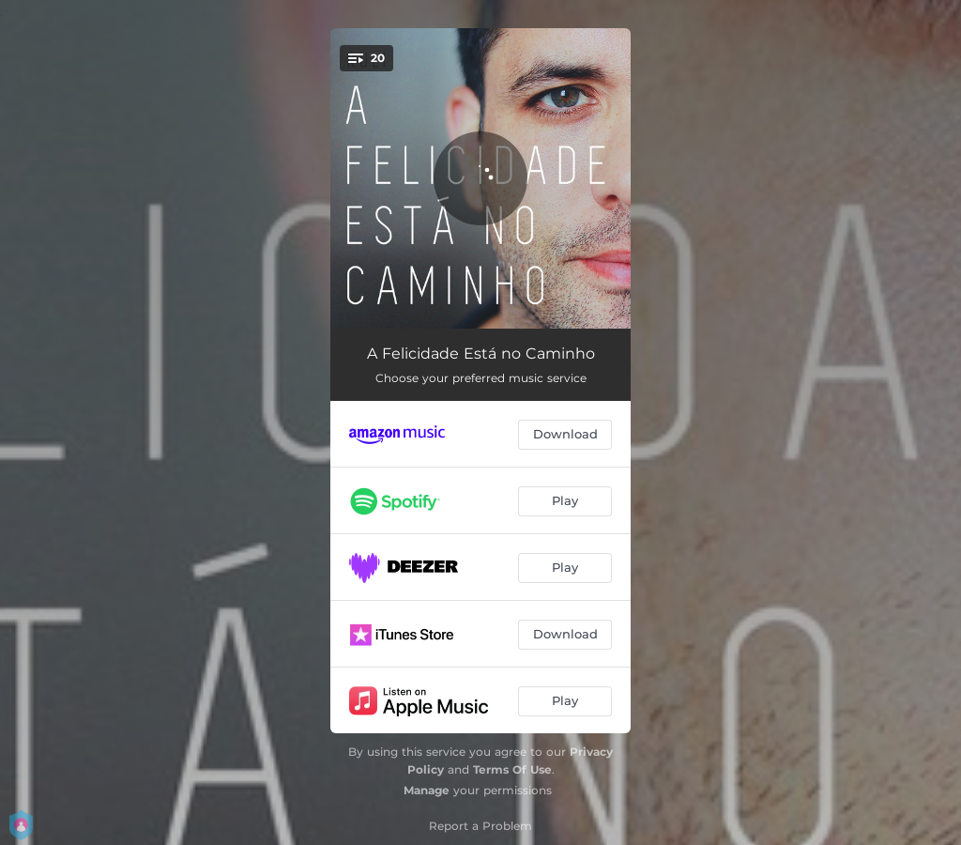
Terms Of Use (512, 769)
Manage (427, 790)
